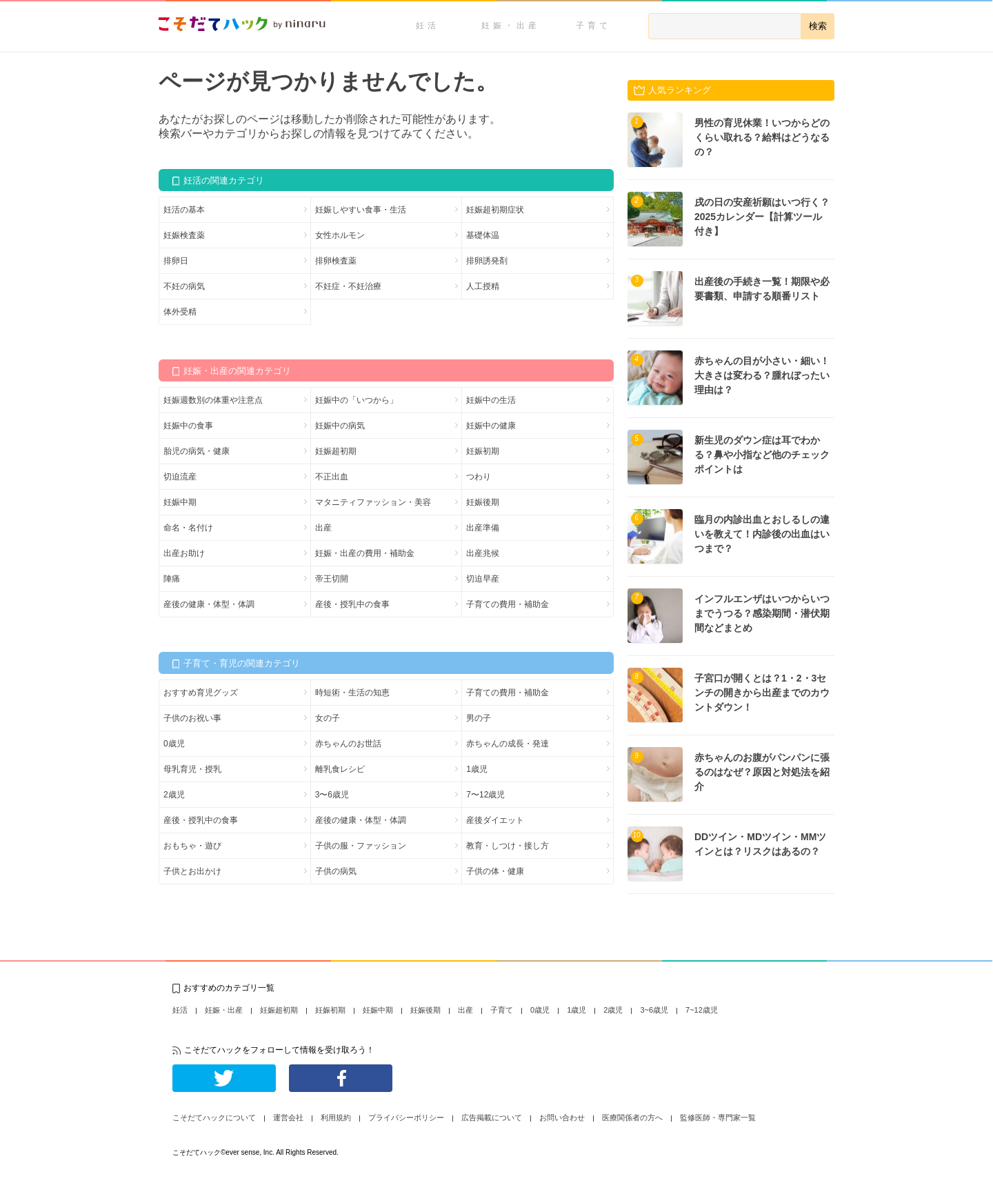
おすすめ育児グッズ (200, 692)
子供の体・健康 (495, 871)
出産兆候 (482, 553)
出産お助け (184, 553)
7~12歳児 (701, 1010)
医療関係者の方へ (632, 1117)
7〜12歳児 (485, 794)
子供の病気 (336, 871)
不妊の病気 (184, 286)
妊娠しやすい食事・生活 (360, 210)
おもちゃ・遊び (192, 846)
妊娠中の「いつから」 (356, 400)
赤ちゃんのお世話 (348, 743)
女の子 (327, 718)
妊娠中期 (180, 502)
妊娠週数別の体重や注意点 (213, 400)
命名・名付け (188, 528)
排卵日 (175, 261)
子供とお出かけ (192, 871)
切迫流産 (180, 476)
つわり (478, 476)
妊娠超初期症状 (495, 210)
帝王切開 (331, 579)
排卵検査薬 (336, 261)
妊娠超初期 (336, 451)
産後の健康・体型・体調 (208, 604)
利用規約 (336, 1117)
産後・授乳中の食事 (352, 604)
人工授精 (482, 286)
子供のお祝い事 (192, 718)
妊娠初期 (482, 451)
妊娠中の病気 (340, 425)
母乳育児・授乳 (192, 769)
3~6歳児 (654, 1010)
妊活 (427, 25)
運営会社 (288, 1117)
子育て (593, 25)
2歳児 (174, 794)
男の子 (478, 718)
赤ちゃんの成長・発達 (507, 743)
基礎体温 (482, 235)
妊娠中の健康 (491, 425)
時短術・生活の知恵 (352, 692)
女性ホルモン (340, 235)
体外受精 (180, 312)
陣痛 (171, 579)
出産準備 (482, 528)
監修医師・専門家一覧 (718, 1117)
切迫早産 (482, 579)
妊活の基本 (184, 210)
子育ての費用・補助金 (507, 604)
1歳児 (477, 769)
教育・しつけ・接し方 (507, 846)
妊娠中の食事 (188, 425)
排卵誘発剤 (487, 261)
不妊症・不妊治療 (348, 286)
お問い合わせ (562, 1117)
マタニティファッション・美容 (373, 502)
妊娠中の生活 (491, 400)
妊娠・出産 (510, 25)
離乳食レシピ (340, 769)
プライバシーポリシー (406, 1117)
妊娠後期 (482, 502)
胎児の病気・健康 (196, 451)
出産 (323, 528)
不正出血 (331, 476)
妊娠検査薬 (184, 235)
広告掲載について (491, 1117)
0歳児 (174, 743)
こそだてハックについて (214, 1117)
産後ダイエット (495, 820)
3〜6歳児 (332, 794)
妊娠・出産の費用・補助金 (364, 553)
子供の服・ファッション (360, 846)
